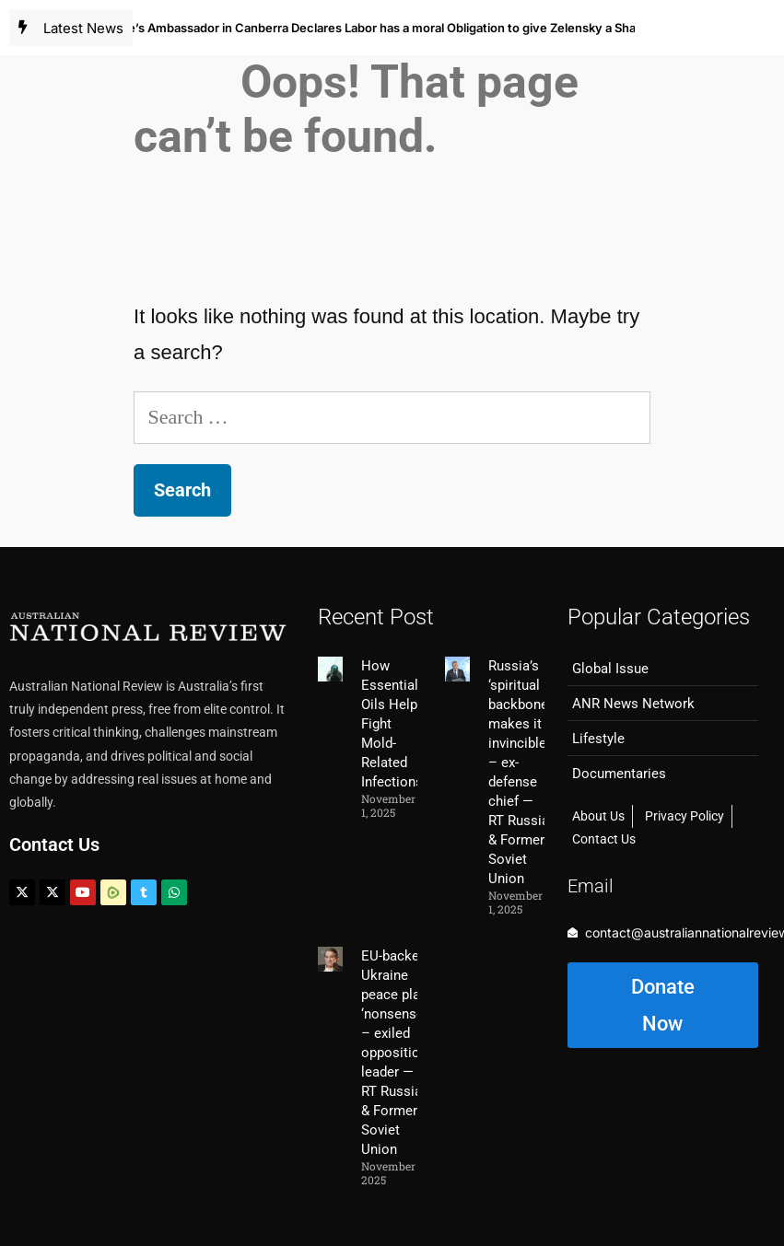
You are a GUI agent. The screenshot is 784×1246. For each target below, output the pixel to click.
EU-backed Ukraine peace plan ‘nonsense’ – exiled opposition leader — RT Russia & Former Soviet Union (394, 1053)
